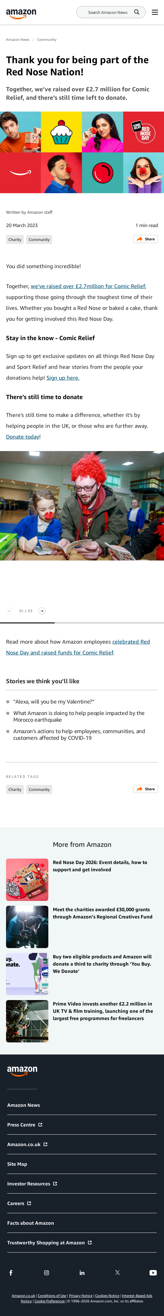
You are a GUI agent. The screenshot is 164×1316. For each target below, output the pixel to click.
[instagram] (46, 1272)
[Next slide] (42, 611)
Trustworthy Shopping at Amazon (49, 1243)
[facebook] (10, 1272)
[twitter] (117, 1272)
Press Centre (25, 1125)
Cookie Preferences (49, 1301)
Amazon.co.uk (27, 1144)
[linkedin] (82, 1272)
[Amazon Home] (21, 14)
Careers (19, 1203)
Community (46, 39)
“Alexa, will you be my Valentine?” (54, 701)
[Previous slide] (9, 611)
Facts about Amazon (30, 1223)
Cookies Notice (107, 1295)
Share (146, 239)
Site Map (17, 1164)
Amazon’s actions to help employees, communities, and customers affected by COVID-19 (79, 734)
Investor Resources (32, 1184)
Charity (14, 239)
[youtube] (153, 1272)
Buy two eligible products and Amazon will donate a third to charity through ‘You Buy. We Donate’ (102, 964)
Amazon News (17, 39)
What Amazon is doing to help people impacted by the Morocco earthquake (79, 716)
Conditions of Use (52, 1295)
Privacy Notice (80, 1295)
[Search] (108, 12)
